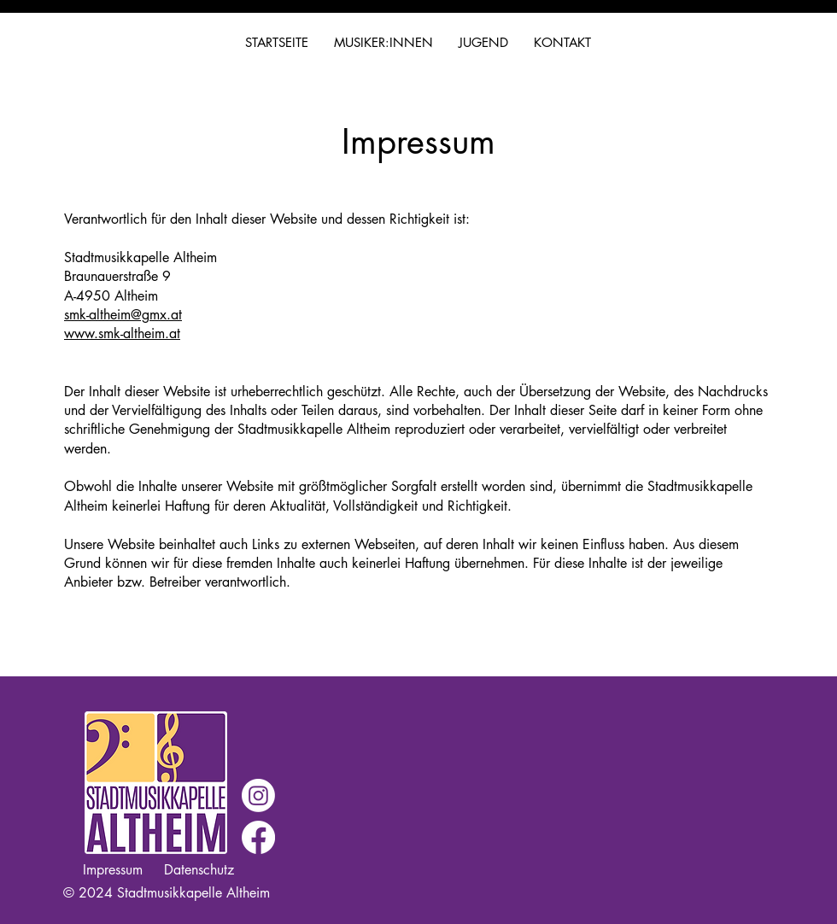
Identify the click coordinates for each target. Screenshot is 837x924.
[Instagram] (258, 795)
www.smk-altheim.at (122, 333)
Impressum (113, 870)
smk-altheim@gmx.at (123, 315)
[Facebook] (258, 837)
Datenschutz (199, 870)
